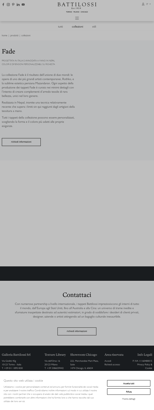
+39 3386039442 (55, 368)
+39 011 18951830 (13, 368)
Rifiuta (129, 391)
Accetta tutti (128, 383)
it (147, 4)
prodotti (14, 36)
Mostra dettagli (128, 398)
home (4, 36)
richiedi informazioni (21, 142)
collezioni (77, 26)
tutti (60, 26)
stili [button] (94, 26)
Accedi (108, 361)
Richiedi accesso (112, 365)
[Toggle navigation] (77, 18)
